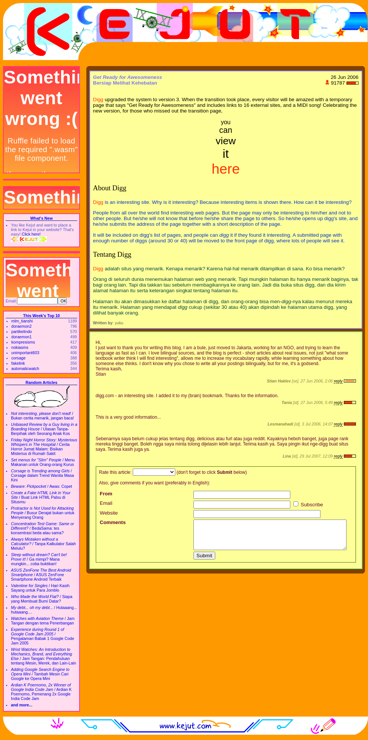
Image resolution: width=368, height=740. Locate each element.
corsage (18, 358)
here (226, 169)
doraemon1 (21, 337)
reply (338, 381)
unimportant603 (25, 352)
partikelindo (21, 331)
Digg (98, 99)
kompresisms (23, 342)
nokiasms (19, 347)
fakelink (18, 363)
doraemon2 (21, 326)
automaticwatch (25, 368)
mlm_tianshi (22, 321)
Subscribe (308, 504)
